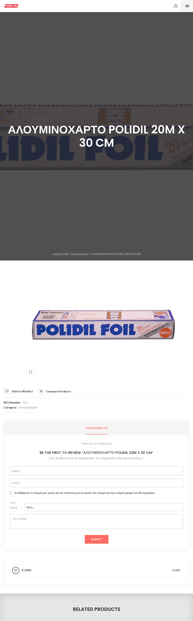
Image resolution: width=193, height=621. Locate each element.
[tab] (96, 428)
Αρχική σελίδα (60, 254)
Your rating (13, 505)
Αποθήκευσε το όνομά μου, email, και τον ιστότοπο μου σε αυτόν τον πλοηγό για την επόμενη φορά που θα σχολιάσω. (84, 492)
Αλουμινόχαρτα (79, 254)
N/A (25, 402)
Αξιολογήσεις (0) (96, 428)
